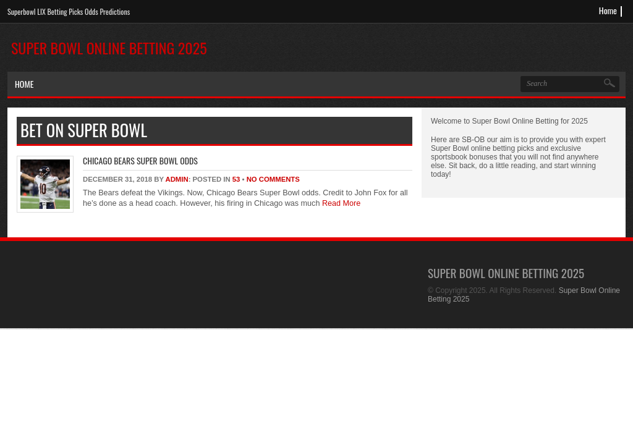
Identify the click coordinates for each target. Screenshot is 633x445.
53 (236, 179)
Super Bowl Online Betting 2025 (109, 47)
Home (608, 10)
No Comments (273, 179)
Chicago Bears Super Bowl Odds (140, 160)
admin (176, 179)
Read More (340, 203)
